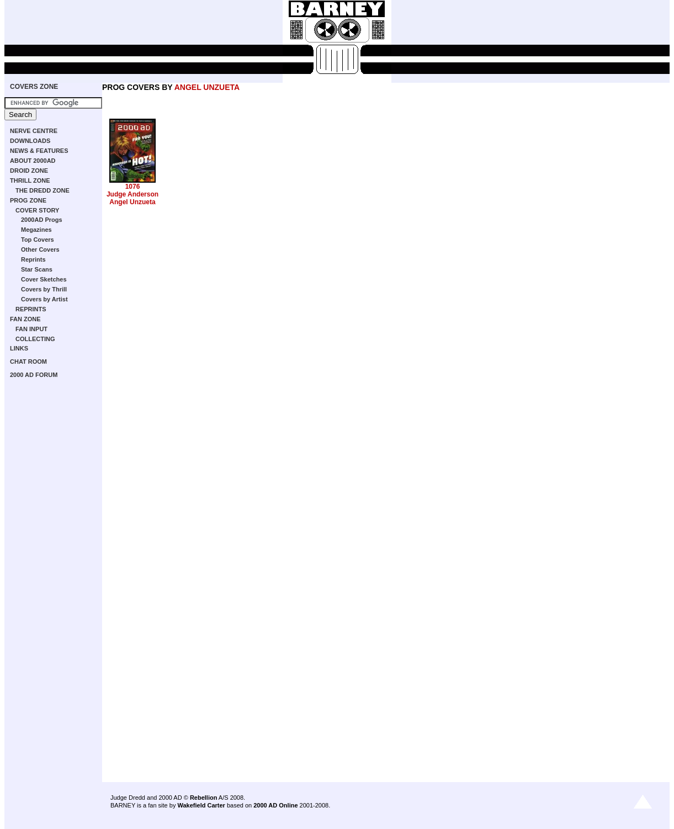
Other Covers (40, 249)
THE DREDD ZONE (42, 190)
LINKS (19, 348)
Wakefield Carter (201, 805)
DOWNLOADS (30, 140)
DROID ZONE (29, 170)
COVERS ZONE (34, 87)
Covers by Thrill (44, 289)
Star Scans (36, 269)
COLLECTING (35, 339)
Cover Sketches (44, 279)
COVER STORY (37, 210)
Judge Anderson (132, 194)
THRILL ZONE (30, 180)
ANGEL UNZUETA (207, 87)
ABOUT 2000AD (33, 160)
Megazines (36, 229)
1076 (132, 186)
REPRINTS (30, 309)
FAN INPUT (31, 329)
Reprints (33, 259)
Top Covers (37, 239)
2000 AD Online (275, 805)
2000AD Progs (41, 219)
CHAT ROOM (28, 361)
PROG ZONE (28, 200)
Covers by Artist (44, 299)
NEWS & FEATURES (39, 150)
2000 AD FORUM (33, 374)
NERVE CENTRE (33, 130)
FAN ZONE (25, 319)
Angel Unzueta (132, 202)
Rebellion (203, 797)
